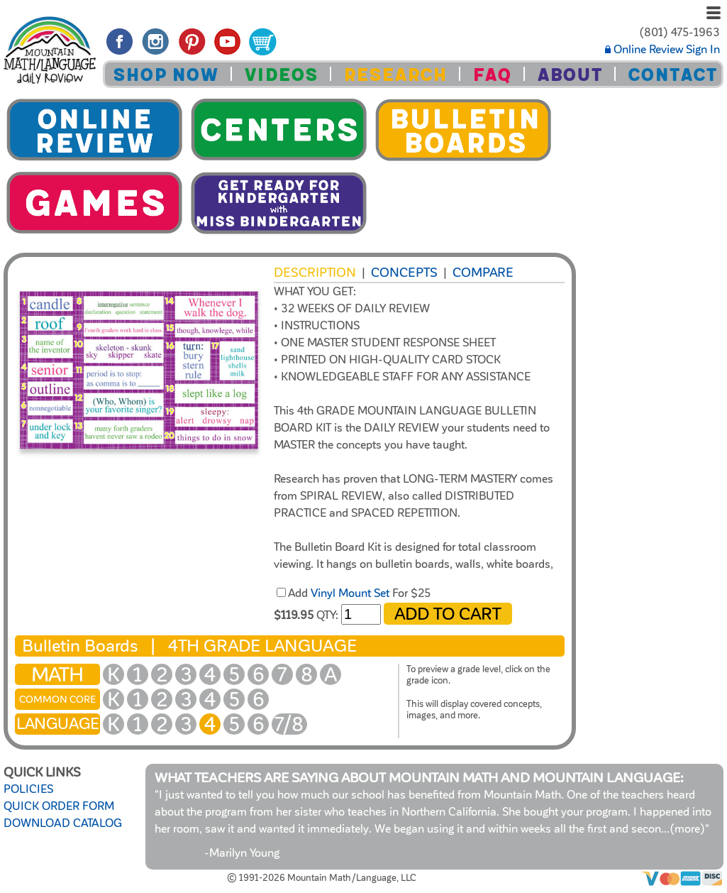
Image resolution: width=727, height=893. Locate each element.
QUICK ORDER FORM (59, 806)
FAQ (491, 75)
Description (315, 272)
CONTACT (672, 75)
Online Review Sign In (662, 49)
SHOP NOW (165, 75)
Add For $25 (359, 593)
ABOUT (569, 75)
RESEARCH (395, 75)
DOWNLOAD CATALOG (63, 823)
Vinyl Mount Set (350, 593)
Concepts (404, 272)
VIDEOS (281, 75)
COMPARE (483, 272)
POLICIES (28, 789)
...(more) (683, 829)
